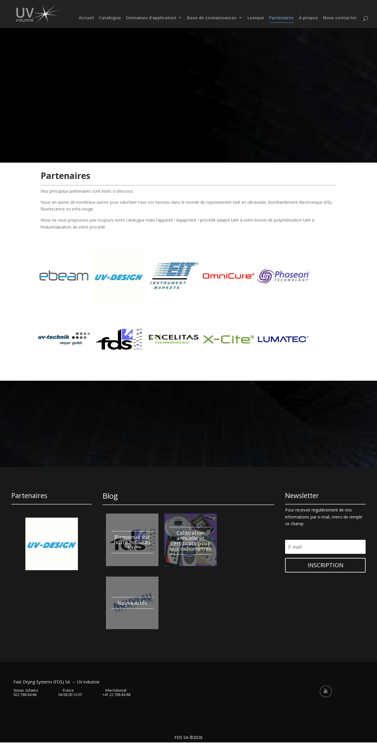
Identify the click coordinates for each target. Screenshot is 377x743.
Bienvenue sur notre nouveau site (132, 542)
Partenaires (281, 18)
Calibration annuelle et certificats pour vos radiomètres (190, 540)
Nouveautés (132, 602)
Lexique (255, 18)
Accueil (86, 18)
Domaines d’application (151, 18)
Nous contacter (340, 18)
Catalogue (110, 18)
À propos (308, 18)
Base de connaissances (212, 18)
